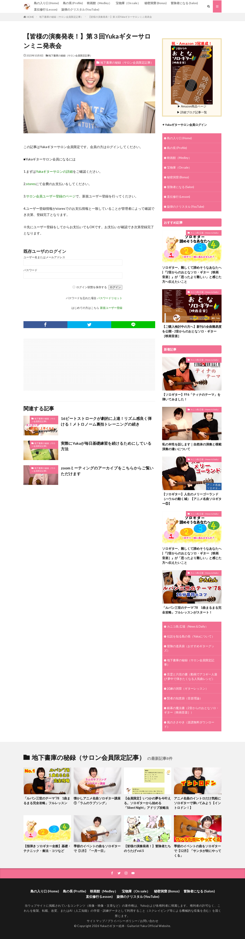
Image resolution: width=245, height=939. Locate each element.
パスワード (30, 270)
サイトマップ (96, 921)
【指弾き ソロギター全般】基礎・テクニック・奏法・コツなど (47, 848)
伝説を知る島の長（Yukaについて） (191, 636)
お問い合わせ (149, 921)
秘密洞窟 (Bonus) (155, 3)
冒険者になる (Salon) (184, 3)
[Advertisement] (57, 363)
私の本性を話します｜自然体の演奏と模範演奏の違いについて (192, 446)
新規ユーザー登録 (111, 307)
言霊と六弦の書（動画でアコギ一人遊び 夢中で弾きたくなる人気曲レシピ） (190, 676)
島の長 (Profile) (73, 3)
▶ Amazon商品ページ (192, 104)
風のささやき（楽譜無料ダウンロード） (189, 724)
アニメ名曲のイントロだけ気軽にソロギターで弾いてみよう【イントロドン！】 (197, 803)
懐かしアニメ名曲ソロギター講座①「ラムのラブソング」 (97, 800)
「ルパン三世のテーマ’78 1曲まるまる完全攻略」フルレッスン (46, 800)
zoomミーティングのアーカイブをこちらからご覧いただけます (107, 471)
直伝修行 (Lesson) (45, 9)
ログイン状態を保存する (91, 287)
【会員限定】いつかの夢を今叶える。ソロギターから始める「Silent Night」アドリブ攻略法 (147, 803)
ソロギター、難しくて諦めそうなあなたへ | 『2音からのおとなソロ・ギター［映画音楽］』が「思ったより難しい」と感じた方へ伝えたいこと (192, 274)
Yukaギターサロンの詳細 (54, 171)
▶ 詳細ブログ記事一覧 (192, 112)
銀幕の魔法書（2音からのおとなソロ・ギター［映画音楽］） (191, 710)
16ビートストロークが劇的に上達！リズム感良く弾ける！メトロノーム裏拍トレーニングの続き (106, 421)
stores (31, 184)
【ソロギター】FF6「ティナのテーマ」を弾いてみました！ (191, 397)
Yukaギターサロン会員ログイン (186, 125)
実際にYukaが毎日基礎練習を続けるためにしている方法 (106, 446)
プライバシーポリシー (122, 921)
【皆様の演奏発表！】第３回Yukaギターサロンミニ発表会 (120, 16)
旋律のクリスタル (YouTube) (80, 9)
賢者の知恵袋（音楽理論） (184, 698)
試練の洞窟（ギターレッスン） (187, 688)
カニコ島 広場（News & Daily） (205, 232)
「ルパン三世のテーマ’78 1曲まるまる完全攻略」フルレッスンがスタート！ (191, 610)
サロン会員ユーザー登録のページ (51, 196)
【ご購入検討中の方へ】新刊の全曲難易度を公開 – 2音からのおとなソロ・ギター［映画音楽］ (192, 331)
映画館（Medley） (99, 3)
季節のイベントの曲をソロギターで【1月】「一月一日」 (97, 848)
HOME (30, 16)
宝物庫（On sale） (128, 3)
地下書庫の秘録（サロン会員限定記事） (61, 16)
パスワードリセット (109, 298)
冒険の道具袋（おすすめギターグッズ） (189, 648)
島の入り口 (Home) (46, 3)
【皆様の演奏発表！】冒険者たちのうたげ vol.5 (147, 848)
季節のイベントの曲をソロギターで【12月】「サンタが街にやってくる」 (197, 850)
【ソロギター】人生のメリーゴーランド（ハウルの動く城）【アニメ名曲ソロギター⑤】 (192, 498)
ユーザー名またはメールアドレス (44, 257)
